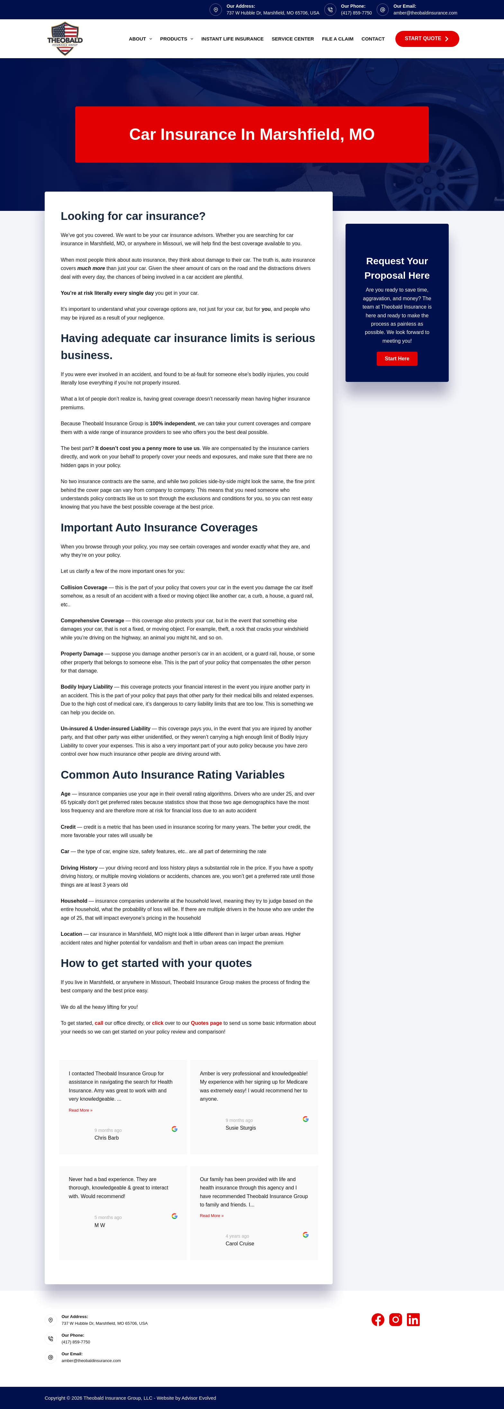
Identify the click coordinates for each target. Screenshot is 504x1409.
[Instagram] (395, 1319)
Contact (373, 38)
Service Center (293, 38)
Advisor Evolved (199, 1398)
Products (178, 39)
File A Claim (338, 38)
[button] (397, 359)
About (142, 39)
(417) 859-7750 (356, 12)
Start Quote (427, 38)
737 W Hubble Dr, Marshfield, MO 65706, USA (273, 12)
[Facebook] (378, 1319)
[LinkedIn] (413, 1319)
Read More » (81, 1110)
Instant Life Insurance (232, 38)
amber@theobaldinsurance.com (425, 12)
